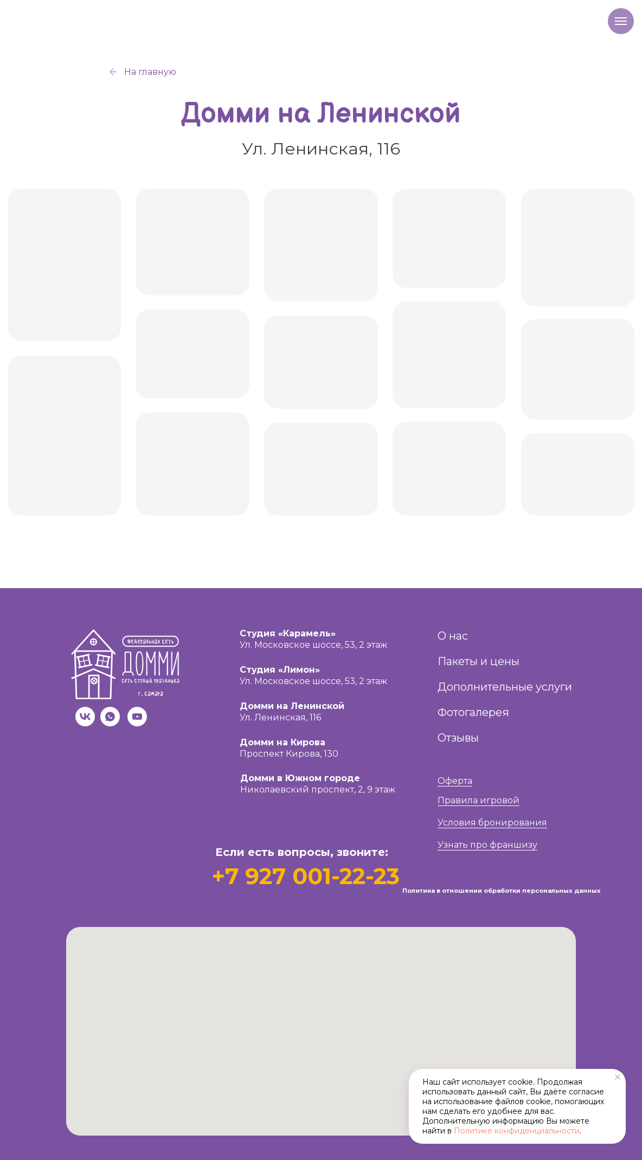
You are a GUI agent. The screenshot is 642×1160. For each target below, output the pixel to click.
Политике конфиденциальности (517, 1131)
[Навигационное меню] (621, 21)
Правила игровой (478, 800)
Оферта (455, 781)
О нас (453, 635)
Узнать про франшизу (487, 845)
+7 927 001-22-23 (305, 876)
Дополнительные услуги (505, 686)
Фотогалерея (473, 712)
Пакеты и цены (478, 661)
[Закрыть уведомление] (617, 1077)
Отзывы (458, 737)
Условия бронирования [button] (492, 822)
